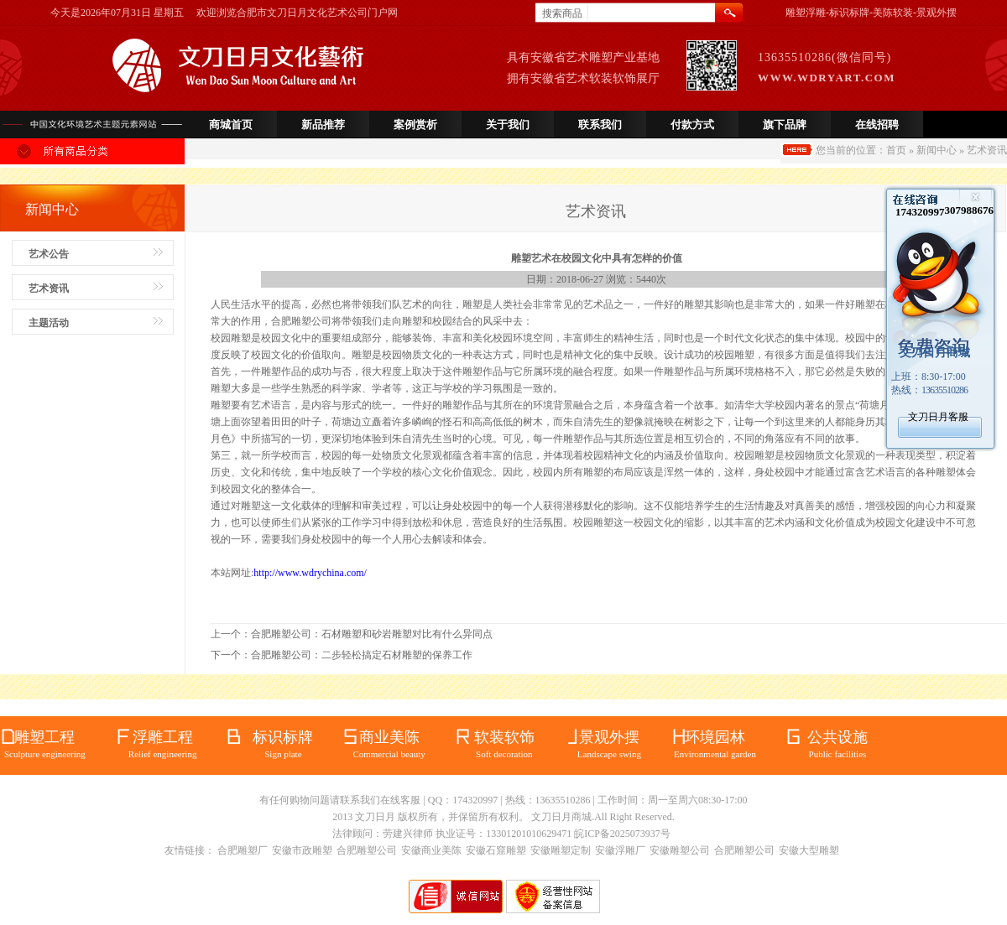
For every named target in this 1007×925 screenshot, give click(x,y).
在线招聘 (877, 124)
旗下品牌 (784, 124)
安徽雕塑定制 (560, 850)
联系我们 (600, 124)
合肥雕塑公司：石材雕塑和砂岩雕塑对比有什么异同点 (372, 634)
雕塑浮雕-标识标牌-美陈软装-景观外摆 (871, 12)
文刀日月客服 (938, 417)
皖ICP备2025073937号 (622, 833)
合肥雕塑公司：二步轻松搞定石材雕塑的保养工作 (361, 655)
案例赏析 (415, 124)
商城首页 (231, 124)
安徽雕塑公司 (680, 850)
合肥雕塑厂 (242, 850)
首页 (896, 150)
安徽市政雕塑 (302, 850)
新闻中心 (936, 150)
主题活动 (49, 323)
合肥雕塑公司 (367, 850)
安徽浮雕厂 (620, 850)
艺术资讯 (49, 288)
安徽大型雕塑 (809, 850)
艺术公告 (49, 254)
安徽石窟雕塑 (496, 850)
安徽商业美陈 (431, 850)
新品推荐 (323, 124)
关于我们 (508, 124)
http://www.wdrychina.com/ (310, 573)
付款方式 (692, 124)
